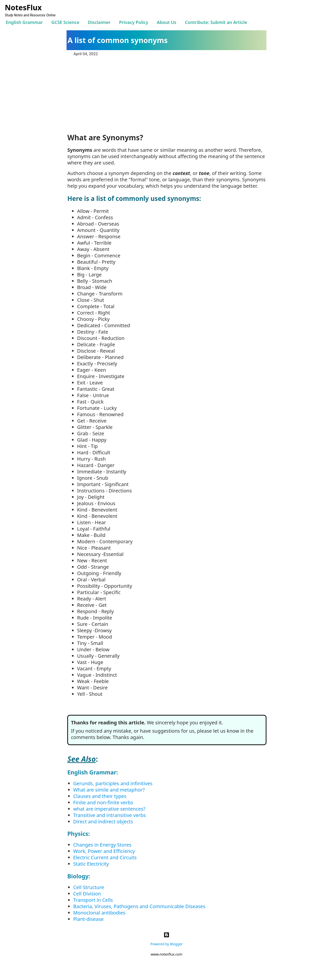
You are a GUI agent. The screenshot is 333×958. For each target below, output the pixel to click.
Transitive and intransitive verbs (109, 815)
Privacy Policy (133, 22)
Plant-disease (88, 919)
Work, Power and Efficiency (104, 851)
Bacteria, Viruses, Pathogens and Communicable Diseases (139, 906)
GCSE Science (65, 22)
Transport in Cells (93, 900)
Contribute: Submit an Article (216, 22)
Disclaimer (99, 22)
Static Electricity (91, 863)
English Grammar (24, 22)
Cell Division (87, 893)
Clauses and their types (99, 796)
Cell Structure (88, 887)
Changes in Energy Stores (102, 844)
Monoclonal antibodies (99, 912)
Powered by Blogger (166, 938)
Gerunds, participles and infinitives (112, 783)
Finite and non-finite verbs (103, 802)
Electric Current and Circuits (105, 857)
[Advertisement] (166, 94)
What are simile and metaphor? (109, 789)
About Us (166, 22)
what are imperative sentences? (109, 809)
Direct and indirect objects (103, 821)
